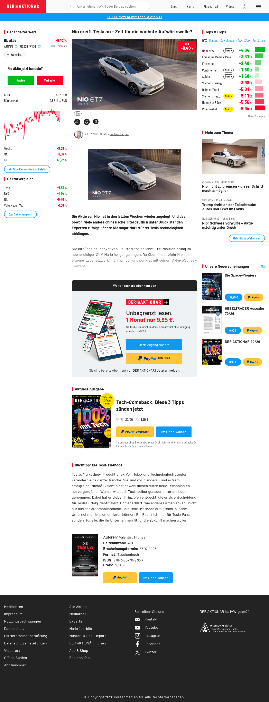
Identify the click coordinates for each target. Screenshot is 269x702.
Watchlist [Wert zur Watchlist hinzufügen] (16, 54)
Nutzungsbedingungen (22, 621)
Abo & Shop (78, 650)
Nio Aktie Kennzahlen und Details (27, 169)
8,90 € (232, 362)
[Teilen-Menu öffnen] (77, 122)
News (228, 50)
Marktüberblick (81, 628)
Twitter (145, 652)
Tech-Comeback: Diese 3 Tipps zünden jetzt (150, 405)
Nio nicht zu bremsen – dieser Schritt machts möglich (232, 188)
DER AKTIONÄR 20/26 (242, 341)
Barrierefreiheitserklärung (25, 635)
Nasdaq (213, 40)
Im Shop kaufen (173, 432)
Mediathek (77, 613)
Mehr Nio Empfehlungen (246, 238)
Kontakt (146, 619)
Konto (134, 446)
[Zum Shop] (174, 6)
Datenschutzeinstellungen (25, 643)
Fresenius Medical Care (216, 57)
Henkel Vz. (208, 51)
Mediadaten (13, 606)
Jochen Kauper (119, 134)
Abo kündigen (15, 665)
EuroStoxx (258, 40)
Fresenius (208, 63)
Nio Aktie (10, 40)
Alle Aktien (78, 606)
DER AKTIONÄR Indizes (87, 643)
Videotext (12, 650)
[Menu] (257, 6)
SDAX (247, 40)
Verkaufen (50, 80)
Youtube (146, 627)
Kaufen (21, 80)
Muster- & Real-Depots (87, 635)
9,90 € (232, 330)
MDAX (239, 40)
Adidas (206, 76)
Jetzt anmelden (168, 370)
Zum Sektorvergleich (20, 214)
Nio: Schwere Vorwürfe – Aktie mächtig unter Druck (227, 225)
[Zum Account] (190, 6)
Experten (76, 621)
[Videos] (230, 6)
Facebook (147, 643)
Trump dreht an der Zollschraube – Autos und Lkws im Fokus (230, 207)
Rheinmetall (209, 109)
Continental (209, 70)
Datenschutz (14, 628)
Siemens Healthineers (211, 96)
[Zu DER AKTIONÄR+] (211, 6)
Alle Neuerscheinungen (258, 266)
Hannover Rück (211, 102)
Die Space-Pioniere (241, 275)
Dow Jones (227, 40)
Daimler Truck (211, 89)
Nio (78, 113)
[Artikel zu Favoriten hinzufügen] (96, 121)
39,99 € (233, 297)
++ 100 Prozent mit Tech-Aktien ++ (134, 17)
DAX (204, 40)
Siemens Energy (212, 83)
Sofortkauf (135, 431)
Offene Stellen (15, 657)
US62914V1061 (30, 46)
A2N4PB (10, 46)
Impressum (13, 613)
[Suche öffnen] (72, 6)
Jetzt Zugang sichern (154, 345)
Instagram (147, 635)
